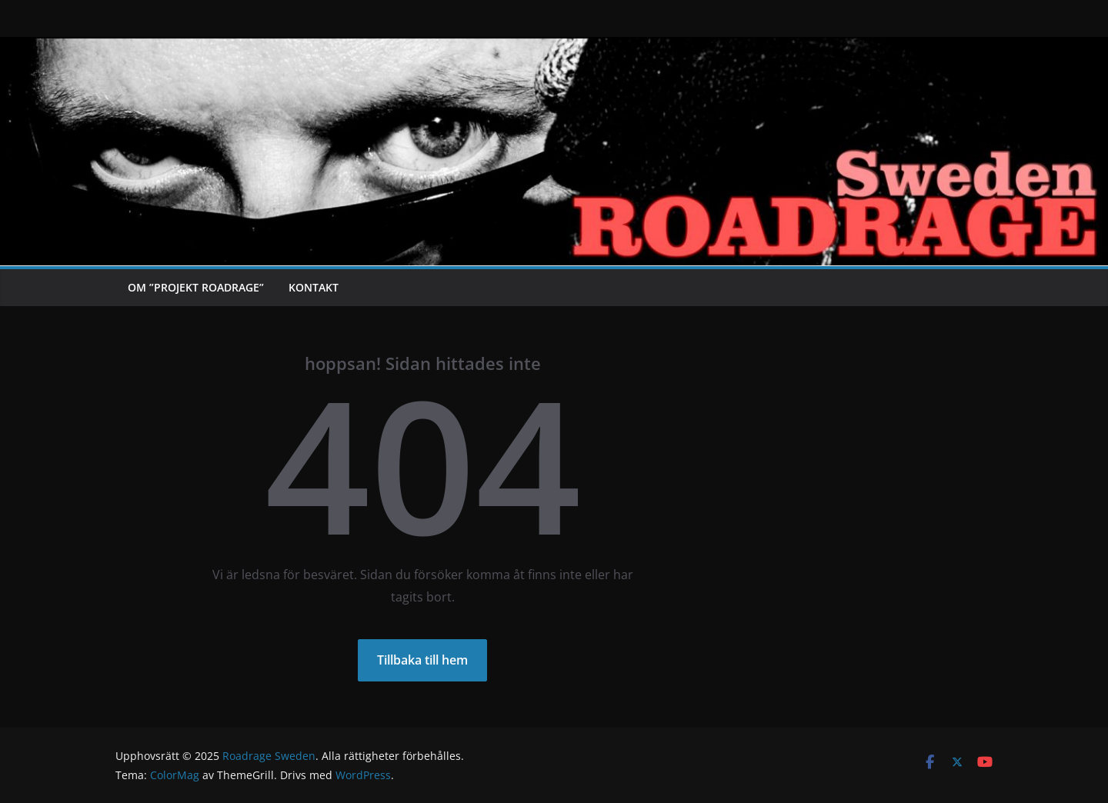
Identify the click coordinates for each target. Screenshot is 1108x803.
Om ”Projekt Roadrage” (196, 287)
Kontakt (314, 287)
